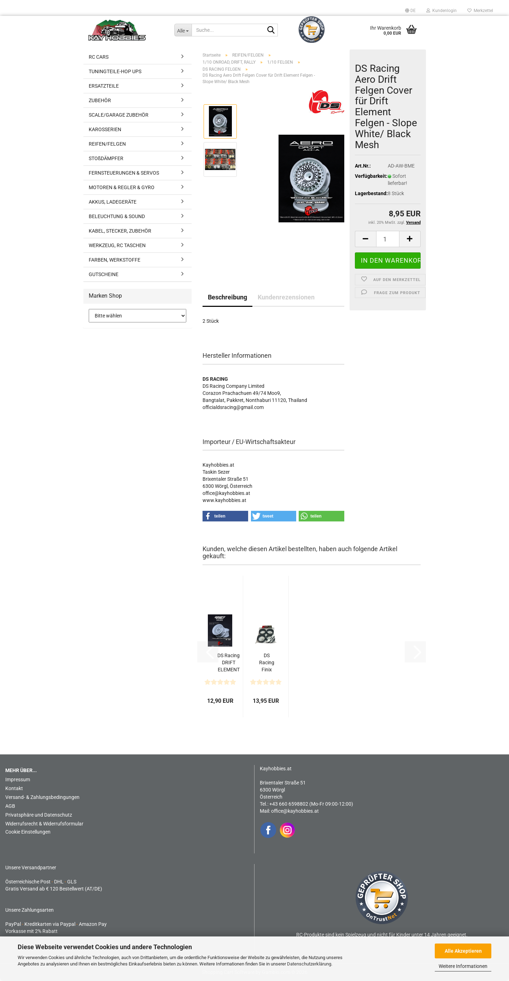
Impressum (17, 779)
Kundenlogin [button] (441, 10)
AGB (10, 806)
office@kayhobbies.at (295, 811)
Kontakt (14, 788)
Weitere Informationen (463, 966)
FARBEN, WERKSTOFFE (114, 260)
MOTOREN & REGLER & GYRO (121, 187)
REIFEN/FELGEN (107, 144)
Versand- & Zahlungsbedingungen (42, 797)
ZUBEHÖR (100, 100)
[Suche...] (183, 30)
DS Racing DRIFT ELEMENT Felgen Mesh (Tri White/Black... (228, 663)
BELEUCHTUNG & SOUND (117, 216)
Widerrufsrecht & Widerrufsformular (44, 824)
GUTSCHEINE (103, 274)
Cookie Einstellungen (28, 832)
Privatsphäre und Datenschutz (38, 815)
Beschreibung (227, 297)
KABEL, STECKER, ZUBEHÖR (120, 231)
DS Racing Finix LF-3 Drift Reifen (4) (266, 663)
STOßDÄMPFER (106, 158)
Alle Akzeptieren (463, 951)
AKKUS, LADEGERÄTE (112, 202)
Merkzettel (480, 10)
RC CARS (99, 57)
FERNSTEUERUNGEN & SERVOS (124, 173)
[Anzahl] (387, 239)
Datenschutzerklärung (309, 964)
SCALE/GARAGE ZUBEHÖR (118, 115)
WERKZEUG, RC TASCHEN (117, 245)
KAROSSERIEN (105, 129)
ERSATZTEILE (104, 86)
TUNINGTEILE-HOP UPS (115, 71)
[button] (410, 10)
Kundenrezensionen (286, 297)
